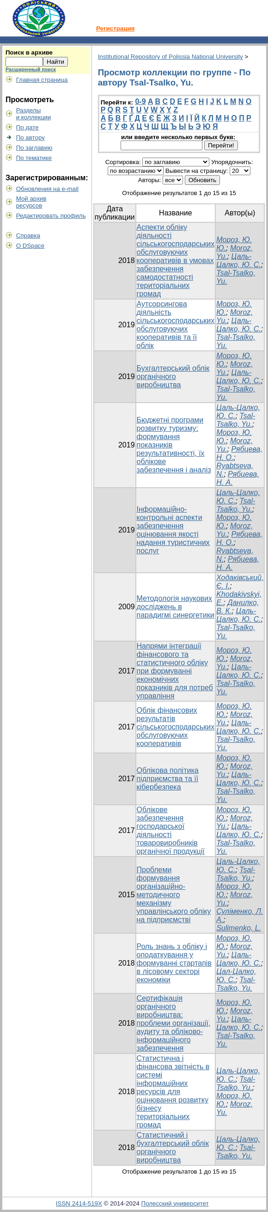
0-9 (140, 101)
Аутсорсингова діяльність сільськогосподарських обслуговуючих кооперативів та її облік (176, 324)
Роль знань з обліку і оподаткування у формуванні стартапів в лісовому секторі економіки (174, 963)
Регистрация (115, 28)
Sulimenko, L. (238, 928)
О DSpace (30, 245)
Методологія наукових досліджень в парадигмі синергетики (175, 606)
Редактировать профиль (51, 215)
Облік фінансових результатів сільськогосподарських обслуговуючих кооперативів (176, 726)
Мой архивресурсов (31, 202)
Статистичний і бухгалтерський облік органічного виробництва (173, 1147)
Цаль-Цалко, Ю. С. (238, 260)
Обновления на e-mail (47, 188)
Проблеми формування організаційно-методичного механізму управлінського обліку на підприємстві (174, 895)
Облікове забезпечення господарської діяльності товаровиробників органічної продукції (171, 830)
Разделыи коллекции (33, 114)
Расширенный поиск (31, 69)
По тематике (34, 157)
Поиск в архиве (29, 52)
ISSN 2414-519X (79, 1203)
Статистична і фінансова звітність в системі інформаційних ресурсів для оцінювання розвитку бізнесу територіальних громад (173, 1091)
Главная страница (42, 79)
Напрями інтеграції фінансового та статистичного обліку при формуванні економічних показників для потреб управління (175, 671)
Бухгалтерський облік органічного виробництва (173, 376)
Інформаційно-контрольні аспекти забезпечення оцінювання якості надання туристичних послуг (173, 530)
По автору (30, 137)
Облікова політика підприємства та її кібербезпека (168, 778)
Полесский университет (175, 1203)
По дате (27, 127)
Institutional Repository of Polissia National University (170, 56)
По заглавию (34, 147)
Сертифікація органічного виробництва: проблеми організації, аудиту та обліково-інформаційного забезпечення (174, 1023)
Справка (28, 235)
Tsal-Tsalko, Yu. (235, 420)
